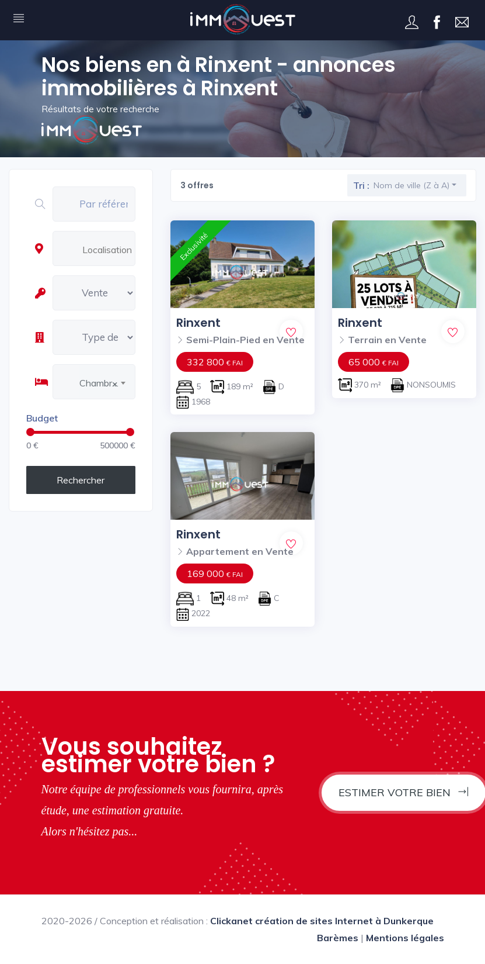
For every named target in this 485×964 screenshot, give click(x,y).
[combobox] (107, 250)
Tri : (361, 185)
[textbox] (110, 249)
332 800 (215, 362)
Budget (42, 418)
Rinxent (198, 323)
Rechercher (80, 480)
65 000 (373, 362)
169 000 (215, 573)
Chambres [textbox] (100, 383)
